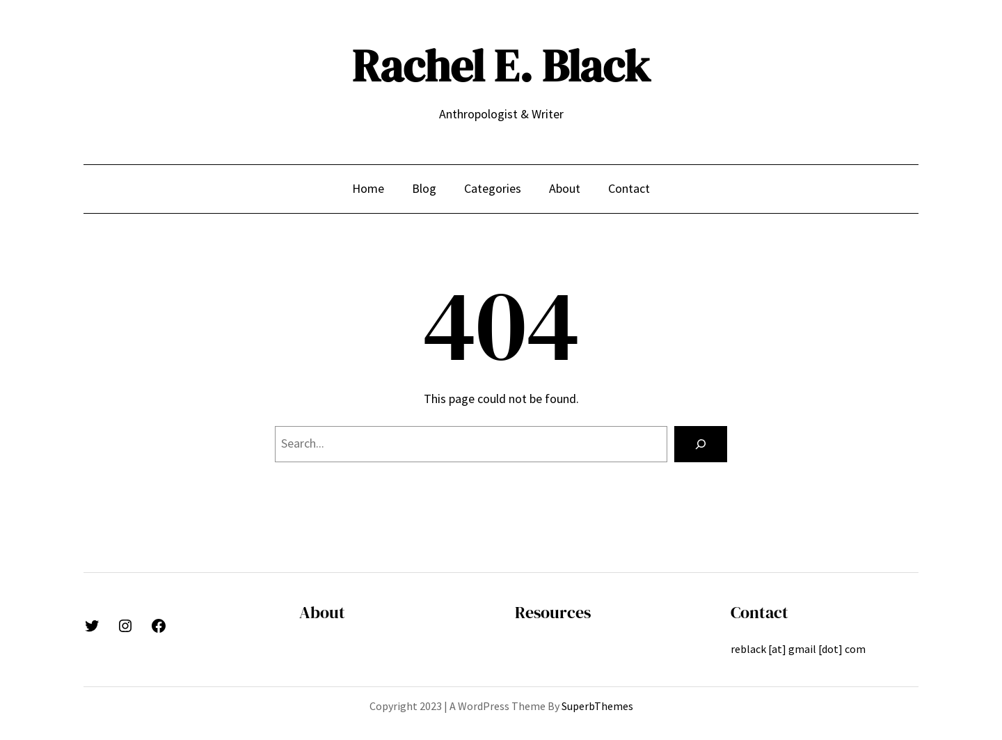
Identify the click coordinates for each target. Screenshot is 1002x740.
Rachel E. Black (501, 66)
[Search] (700, 444)
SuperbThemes (597, 706)
